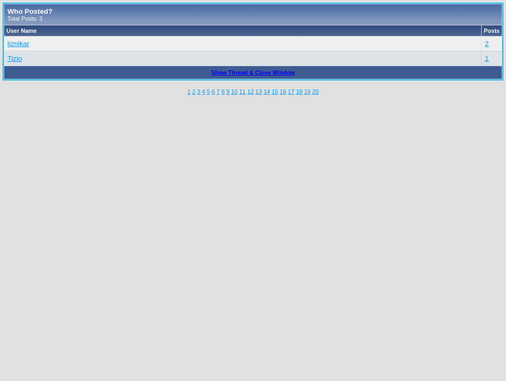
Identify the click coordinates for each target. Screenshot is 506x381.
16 (283, 91)
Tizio (14, 58)
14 (267, 91)
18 (299, 91)
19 (307, 91)
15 (275, 91)
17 (291, 91)
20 (315, 91)
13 (259, 91)
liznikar (18, 44)
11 (242, 91)
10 (234, 91)
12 (250, 91)
